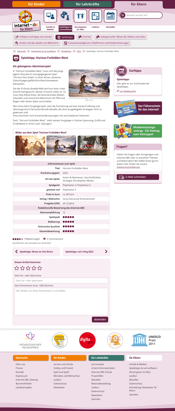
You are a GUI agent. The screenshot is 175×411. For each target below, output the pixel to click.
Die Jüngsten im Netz (140, 372)
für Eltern (138, 4)
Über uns (20, 364)
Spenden (95, 399)
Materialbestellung (101, 383)
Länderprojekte (24, 387)
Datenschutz (60, 383)
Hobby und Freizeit (63, 368)
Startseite (21, 52)
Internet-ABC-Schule (101, 372)
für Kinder (36, 4)
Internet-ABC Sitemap (27, 379)
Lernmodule (97, 364)
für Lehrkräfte (87, 4)
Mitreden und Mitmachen (67, 375)
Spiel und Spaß (61, 372)
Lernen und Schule (63, 364)
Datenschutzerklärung (128, 168)
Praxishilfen (97, 375)
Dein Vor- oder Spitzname (27, 276)
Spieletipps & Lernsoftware (43, 52)
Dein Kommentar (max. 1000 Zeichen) (33, 286)
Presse (19, 368)
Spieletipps (66, 52)
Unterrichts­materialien (103, 368)
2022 (79, 52)
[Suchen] (122, 18)
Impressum (21, 375)
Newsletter (59, 387)
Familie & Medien (138, 364)
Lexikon (57, 379)
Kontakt (20, 372)
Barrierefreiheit (24, 383)
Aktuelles (96, 379)
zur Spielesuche (127, 92)
